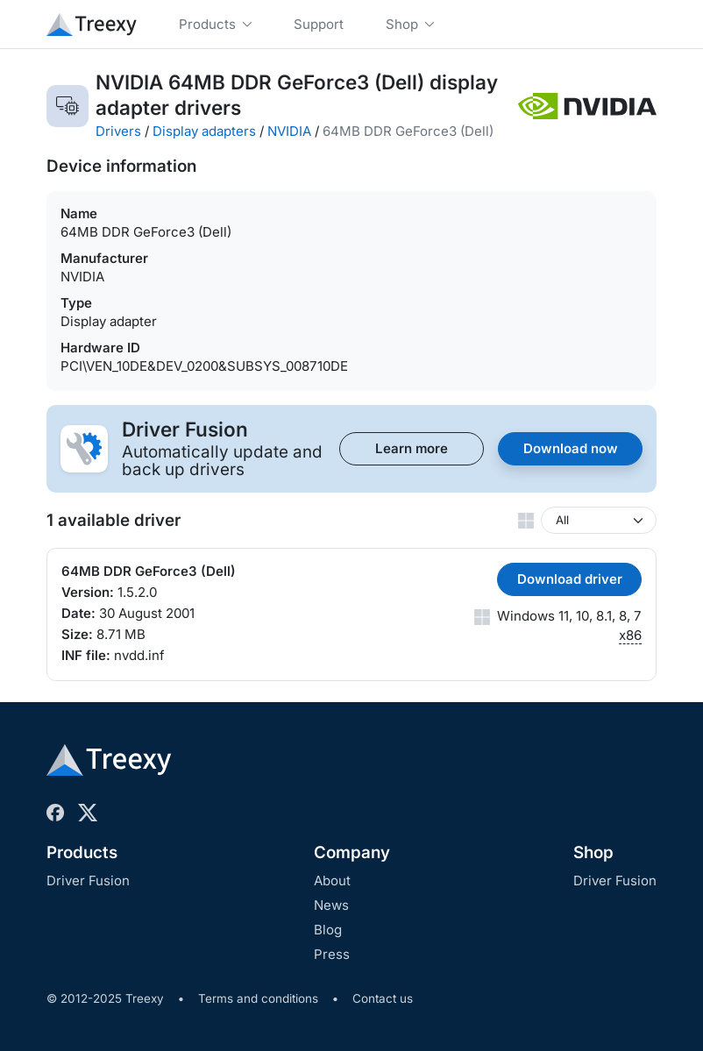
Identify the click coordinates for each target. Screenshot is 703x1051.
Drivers (118, 131)
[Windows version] (599, 520)
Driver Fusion (88, 880)
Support (319, 24)
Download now (570, 448)
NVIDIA (289, 131)
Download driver (569, 579)
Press (332, 954)
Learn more (411, 448)
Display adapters (204, 131)
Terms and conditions (258, 998)
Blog (328, 929)
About (332, 880)
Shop (593, 852)
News (331, 905)
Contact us (382, 998)
